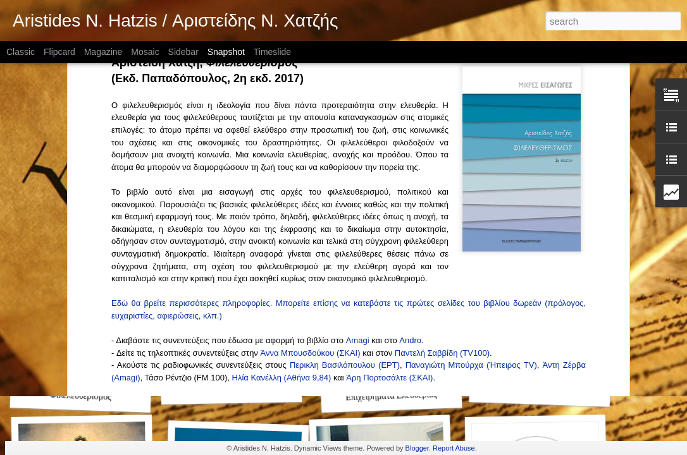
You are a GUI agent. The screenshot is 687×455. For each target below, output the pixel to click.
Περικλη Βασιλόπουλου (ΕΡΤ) (345, 110)
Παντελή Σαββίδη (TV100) (442, 98)
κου (329, 98)
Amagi (357, 85)
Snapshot (226, 52)
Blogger (417, 448)
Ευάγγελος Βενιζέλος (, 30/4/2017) (200, 185)
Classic (20, 52)
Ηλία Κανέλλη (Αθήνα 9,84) (281, 123)
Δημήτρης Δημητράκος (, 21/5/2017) (215, 172)
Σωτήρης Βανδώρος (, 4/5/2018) (191, 160)
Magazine (103, 52)
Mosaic (145, 52)
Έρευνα (540, 390)
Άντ (548, 110)
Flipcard (59, 52)
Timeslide (272, 52)
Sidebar (183, 52)
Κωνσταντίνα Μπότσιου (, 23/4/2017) (217, 197)
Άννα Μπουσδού (290, 98)
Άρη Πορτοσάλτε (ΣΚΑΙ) (389, 123)
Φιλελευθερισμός (81, 396)
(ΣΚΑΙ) (349, 98)
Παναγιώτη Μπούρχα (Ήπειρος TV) (471, 110)
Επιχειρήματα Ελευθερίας (391, 396)
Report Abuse (454, 448)
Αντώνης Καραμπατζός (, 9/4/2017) (196, 209)
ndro (413, 85)
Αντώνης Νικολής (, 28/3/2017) (188, 222)
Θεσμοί (231, 390)
